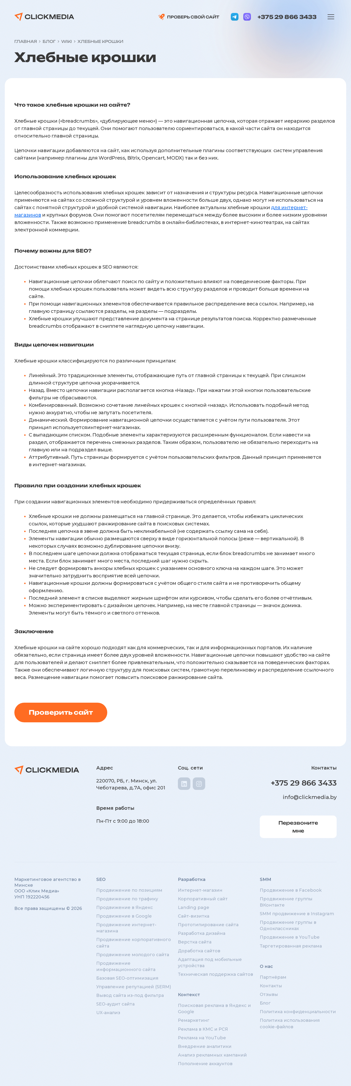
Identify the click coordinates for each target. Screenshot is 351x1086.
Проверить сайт (61, 712)
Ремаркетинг (193, 1020)
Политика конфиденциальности (298, 1011)
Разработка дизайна (201, 933)
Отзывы (269, 994)
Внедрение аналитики (205, 1046)
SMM (265, 879)
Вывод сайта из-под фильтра (130, 995)
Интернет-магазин (200, 890)
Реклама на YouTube (202, 1037)
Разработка (191, 879)
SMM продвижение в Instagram (297, 913)
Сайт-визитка (193, 916)
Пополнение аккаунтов (205, 1063)
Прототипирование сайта (208, 924)
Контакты (271, 985)
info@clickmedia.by (310, 797)
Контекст (189, 994)
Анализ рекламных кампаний (212, 1055)
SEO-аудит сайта (115, 1004)
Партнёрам (273, 977)
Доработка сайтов (199, 951)
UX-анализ (108, 1012)
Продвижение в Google (124, 916)
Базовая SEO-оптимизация (127, 978)
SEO (101, 879)
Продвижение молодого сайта (132, 954)
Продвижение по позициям (129, 890)
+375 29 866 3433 (287, 17)
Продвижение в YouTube (290, 937)
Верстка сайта (194, 942)
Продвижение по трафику (127, 899)
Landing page (193, 907)
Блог (265, 1003)
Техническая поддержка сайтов (215, 974)
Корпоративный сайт (203, 899)
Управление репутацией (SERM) (133, 986)
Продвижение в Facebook (291, 890)
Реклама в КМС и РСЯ (203, 1029)
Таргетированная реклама (291, 946)
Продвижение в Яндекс (124, 907)
